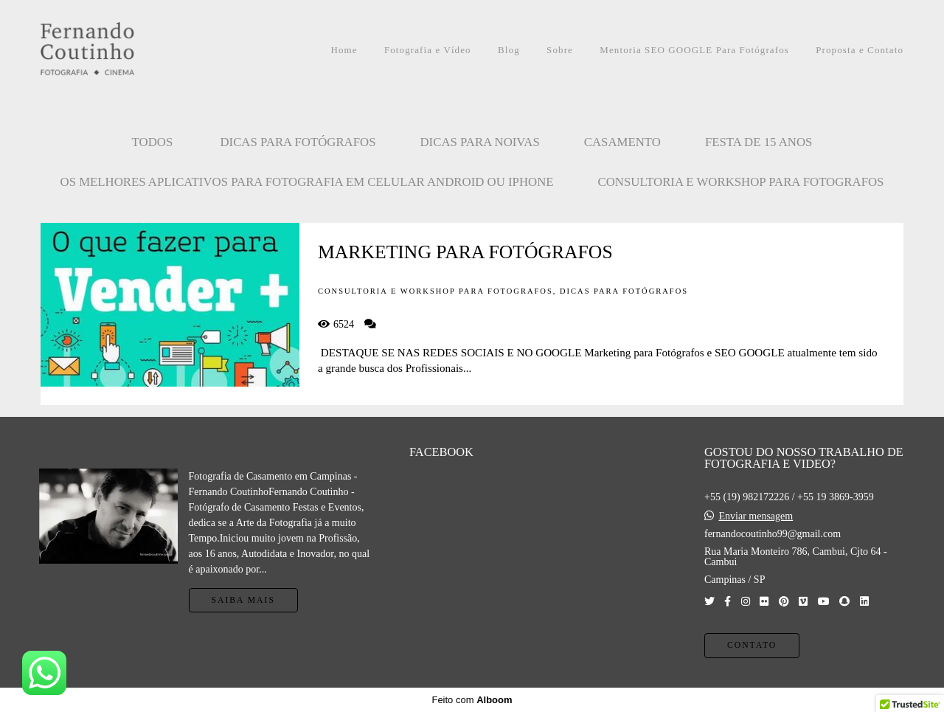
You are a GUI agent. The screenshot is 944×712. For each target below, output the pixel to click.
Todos (152, 142)
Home (343, 49)
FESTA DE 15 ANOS (759, 142)
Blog (509, 49)
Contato (752, 645)
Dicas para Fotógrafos (297, 142)
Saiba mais (243, 600)
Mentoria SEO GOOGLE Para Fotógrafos (694, 49)
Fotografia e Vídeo (427, 49)
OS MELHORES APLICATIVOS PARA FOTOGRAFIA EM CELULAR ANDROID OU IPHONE (307, 182)
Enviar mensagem (755, 516)
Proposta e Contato (859, 49)
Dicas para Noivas (480, 142)
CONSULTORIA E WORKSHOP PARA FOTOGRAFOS (741, 182)
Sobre (559, 49)
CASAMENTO (622, 142)
